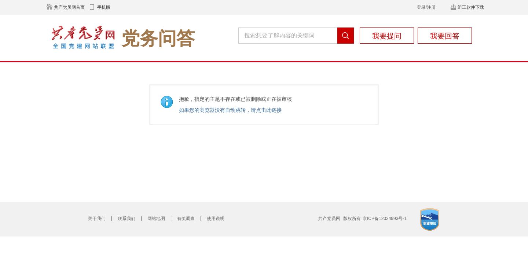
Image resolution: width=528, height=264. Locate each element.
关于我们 (97, 218)
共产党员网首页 (69, 7)
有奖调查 (186, 218)
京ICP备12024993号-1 (385, 218)
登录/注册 (426, 7)
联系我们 (126, 218)
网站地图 (156, 218)
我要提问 (387, 36)
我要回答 (444, 36)
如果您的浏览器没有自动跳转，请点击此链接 (230, 110)
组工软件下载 (471, 7)
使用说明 (215, 218)
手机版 (103, 7)
